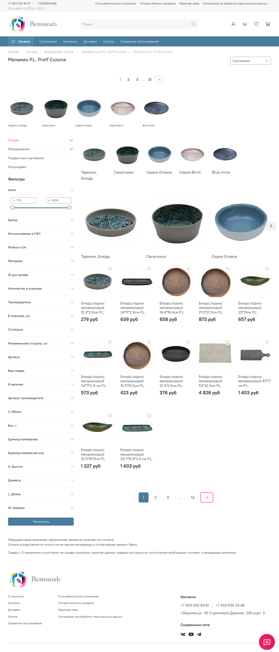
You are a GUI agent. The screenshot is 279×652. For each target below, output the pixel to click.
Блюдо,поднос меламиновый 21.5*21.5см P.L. (211, 308)
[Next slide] (271, 226)
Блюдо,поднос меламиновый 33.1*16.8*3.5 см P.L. (136, 454)
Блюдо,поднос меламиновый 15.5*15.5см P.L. (132, 381)
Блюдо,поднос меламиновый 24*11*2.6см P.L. (133, 308)
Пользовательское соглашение (115, 3)
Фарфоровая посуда (59, 52)
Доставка (90, 41)
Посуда (31, 52)
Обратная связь (189, 3)
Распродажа (17, 167)
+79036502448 (46, 3)
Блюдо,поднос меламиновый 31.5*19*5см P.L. (93, 454)
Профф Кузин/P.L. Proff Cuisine (103, 52)
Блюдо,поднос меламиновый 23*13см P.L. (250, 308)
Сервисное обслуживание (139, 41)
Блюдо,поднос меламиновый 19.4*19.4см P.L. (172, 308)
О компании (48, 41)
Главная (13, 52)
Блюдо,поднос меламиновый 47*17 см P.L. (254, 381)
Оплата (108, 41)
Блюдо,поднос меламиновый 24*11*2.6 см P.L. (94, 381)
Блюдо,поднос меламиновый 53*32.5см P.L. (211, 381)
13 (149, 79)
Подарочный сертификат (26, 158)
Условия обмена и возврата (158, 3)
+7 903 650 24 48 (230, 605)
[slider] (12, 208)
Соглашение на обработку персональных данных (235, 3)
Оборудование (19, 149)
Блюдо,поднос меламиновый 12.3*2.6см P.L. (93, 308)
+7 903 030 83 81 (19, 3)
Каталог (20, 41)
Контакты (70, 41)
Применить (41, 522)
